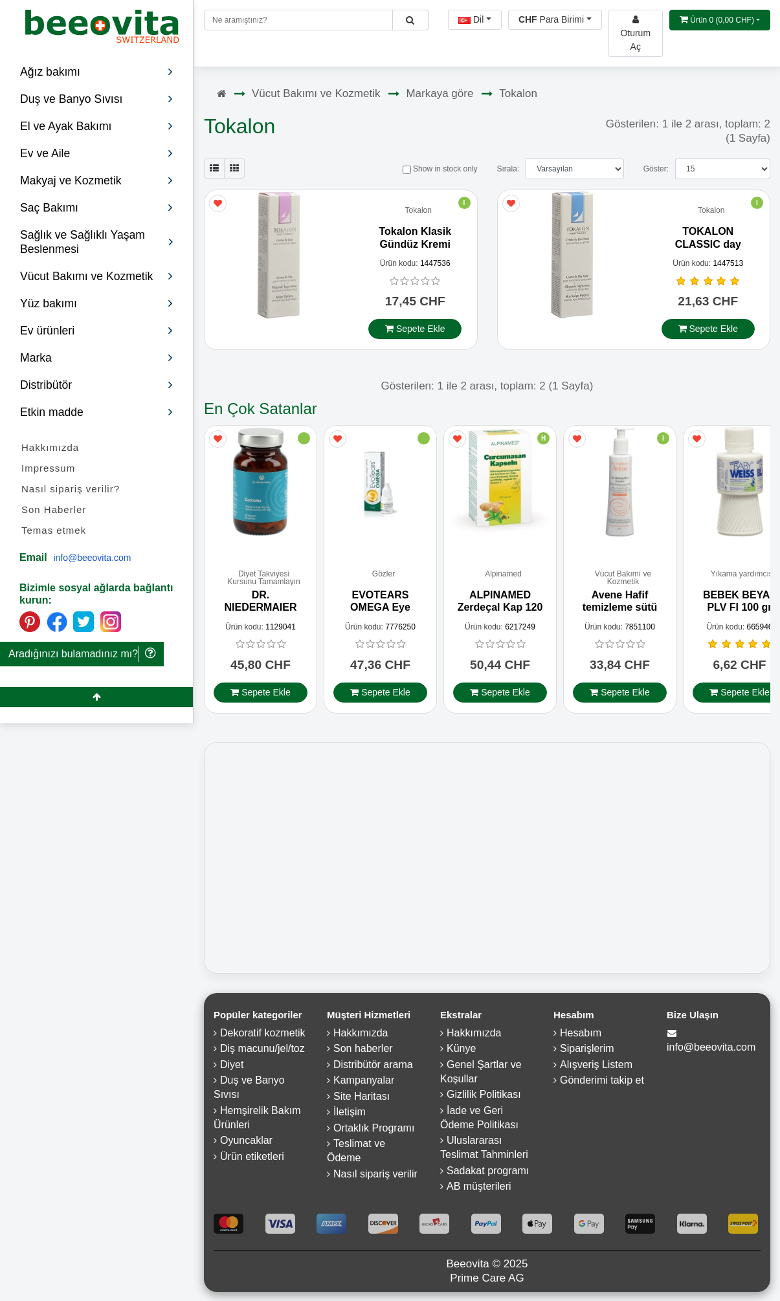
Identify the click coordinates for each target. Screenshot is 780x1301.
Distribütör (96, 384)
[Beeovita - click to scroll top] (96, 697)
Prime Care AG (487, 1280)
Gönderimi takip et (602, 1083)
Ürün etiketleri (252, 1158)
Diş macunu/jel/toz (262, 1051)
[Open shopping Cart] (719, 20)
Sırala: (507, 168)
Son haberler (363, 1051)
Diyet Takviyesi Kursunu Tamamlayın (263, 580)
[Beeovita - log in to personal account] (635, 33)
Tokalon (518, 93)
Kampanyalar (363, 1083)
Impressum (48, 468)
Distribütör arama (373, 1067)
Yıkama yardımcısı (743, 577)
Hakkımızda (50, 447)
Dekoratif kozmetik (263, 1035)
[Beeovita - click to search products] (410, 20)
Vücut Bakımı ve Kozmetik (316, 93)
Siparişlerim (587, 1051)
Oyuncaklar (246, 1143)
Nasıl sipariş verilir (375, 1176)
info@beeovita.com (92, 557)
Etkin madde (96, 412)
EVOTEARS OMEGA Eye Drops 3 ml (380, 610)
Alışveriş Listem (596, 1067)
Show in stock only (440, 168)
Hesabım (580, 1035)
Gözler (383, 577)
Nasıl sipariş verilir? (70, 488)
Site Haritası (361, 1098)
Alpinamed (503, 577)
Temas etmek (53, 530)
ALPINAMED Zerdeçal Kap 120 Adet (500, 610)
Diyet (231, 1067)
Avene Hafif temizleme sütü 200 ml (620, 610)
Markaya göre (439, 93)
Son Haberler (53, 509)
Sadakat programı (488, 1173)
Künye (461, 1051)
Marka (96, 357)
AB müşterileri (479, 1189)
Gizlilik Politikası (484, 1097)
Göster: (656, 168)
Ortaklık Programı (373, 1130)
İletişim (349, 1115)
